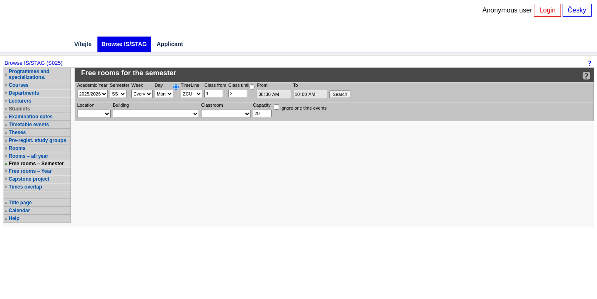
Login (547, 10)
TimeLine (190, 85)
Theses (17, 132)
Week (137, 85)
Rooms (17, 148)
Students (19, 109)
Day (159, 85)
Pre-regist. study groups (37, 140)
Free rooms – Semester (36, 164)
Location (86, 105)
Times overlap (25, 187)
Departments (24, 93)
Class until (239, 85)
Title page (20, 203)
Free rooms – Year (30, 171)
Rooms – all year (28, 156)
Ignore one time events (300, 107)
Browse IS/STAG (124, 44)
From (262, 85)
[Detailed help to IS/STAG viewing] (586, 75)
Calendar (19, 210)
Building (121, 105)
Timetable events (29, 124)
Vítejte (83, 44)
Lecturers (20, 101)
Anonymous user (508, 10)
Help (14, 218)
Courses (19, 85)
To (295, 85)
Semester (119, 85)
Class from (215, 85)
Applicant (170, 44)
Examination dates (31, 117)
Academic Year (92, 85)
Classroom (212, 105)
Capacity (262, 105)
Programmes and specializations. (29, 74)
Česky (577, 10)
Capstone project (29, 179)
